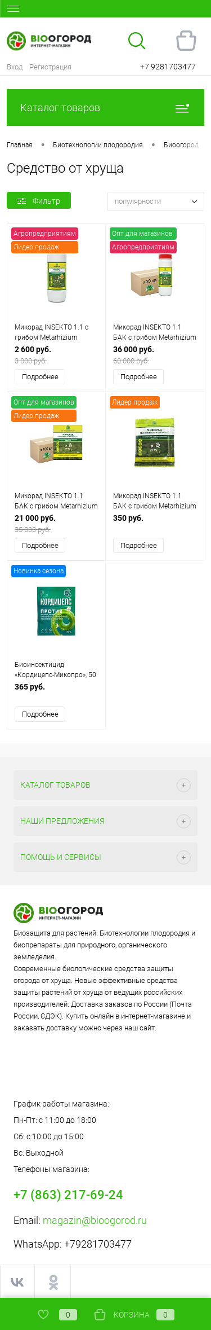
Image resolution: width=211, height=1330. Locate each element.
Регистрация (50, 67)
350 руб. (154, 523)
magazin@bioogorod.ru (95, 1220)
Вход (15, 67)
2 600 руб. (56, 355)
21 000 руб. (56, 523)
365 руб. (56, 692)
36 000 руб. (154, 355)
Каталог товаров (105, 107)
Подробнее (40, 376)
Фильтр (38, 200)
